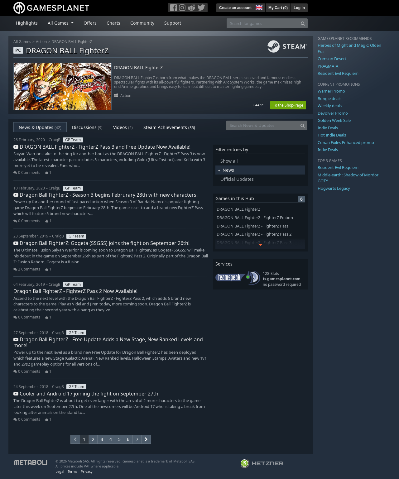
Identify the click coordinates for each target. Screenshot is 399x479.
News (228, 170)
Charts (113, 23)
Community (142, 23)
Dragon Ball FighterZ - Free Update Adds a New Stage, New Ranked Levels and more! (108, 342)
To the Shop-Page (288, 105)
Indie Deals (328, 128)
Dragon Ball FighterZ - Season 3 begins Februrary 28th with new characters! (105, 194)
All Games (22, 41)
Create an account (235, 8)
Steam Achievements (169, 127)
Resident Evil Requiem (338, 73)
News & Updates (40, 127)
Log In (299, 8)
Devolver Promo (333, 113)
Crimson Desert (332, 58)
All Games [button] (59, 23)
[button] (258, 7)
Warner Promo (331, 91)
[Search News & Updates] (262, 125)
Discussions (87, 127)
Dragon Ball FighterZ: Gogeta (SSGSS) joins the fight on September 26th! (101, 243)
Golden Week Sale (334, 120)
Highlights (27, 23)
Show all (229, 161)
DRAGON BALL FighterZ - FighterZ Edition (255, 217)
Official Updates (237, 179)
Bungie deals (329, 98)
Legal (59, 471)
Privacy (87, 471)
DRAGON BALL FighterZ (71, 41)
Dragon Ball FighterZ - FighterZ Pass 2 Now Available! (75, 291)
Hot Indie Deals (332, 135)
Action (41, 41)
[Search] (303, 23)
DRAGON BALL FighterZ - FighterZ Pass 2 (254, 234)
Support (172, 23)
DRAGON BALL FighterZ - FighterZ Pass (252, 226)
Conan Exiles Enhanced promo (346, 142)
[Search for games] (262, 23)
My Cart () (278, 8)
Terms (72, 471)
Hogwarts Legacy (334, 188)
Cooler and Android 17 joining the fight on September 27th (85, 393)
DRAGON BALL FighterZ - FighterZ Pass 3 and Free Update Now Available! (101, 146)
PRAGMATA (328, 66)
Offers (90, 23)
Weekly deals (330, 105)
